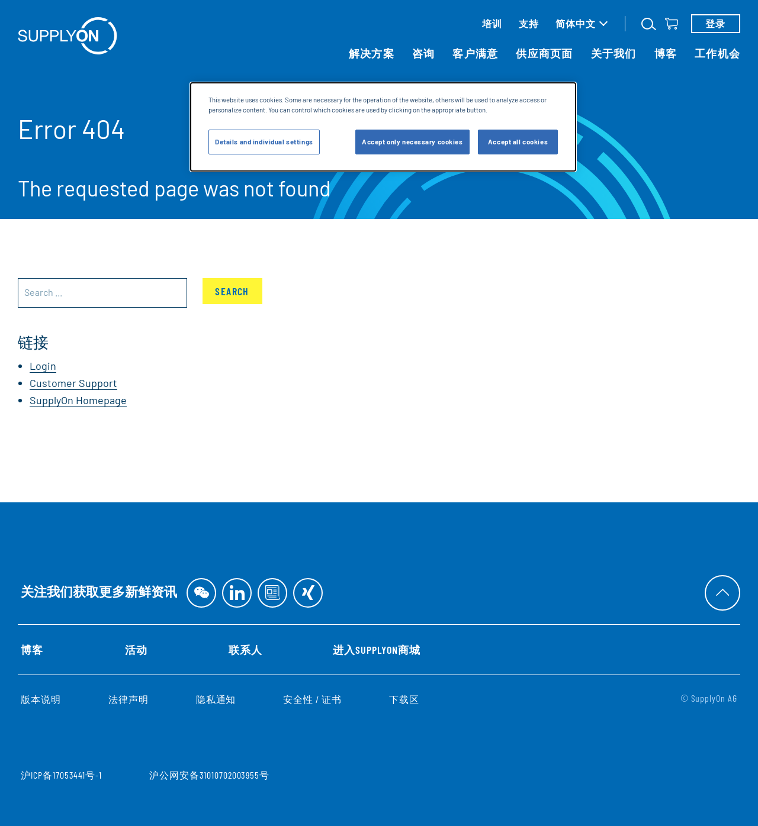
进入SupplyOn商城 (376, 649)
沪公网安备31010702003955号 (209, 774)
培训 (492, 23)
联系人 (245, 649)
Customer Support (73, 382)
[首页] (67, 35)
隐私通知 (216, 699)
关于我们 (614, 53)
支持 (529, 23)
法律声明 (128, 699)
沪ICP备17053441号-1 (61, 774)
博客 (665, 53)
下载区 (404, 699)
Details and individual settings (264, 142)
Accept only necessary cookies (412, 142)
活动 (136, 649)
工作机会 (717, 53)
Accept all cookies (518, 142)
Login (43, 365)
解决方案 (371, 53)
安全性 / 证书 (312, 699)
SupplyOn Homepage (78, 399)
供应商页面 (544, 53)
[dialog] (383, 127)
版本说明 (41, 699)
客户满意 (475, 53)
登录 (715, 23)
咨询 (423, 53)
